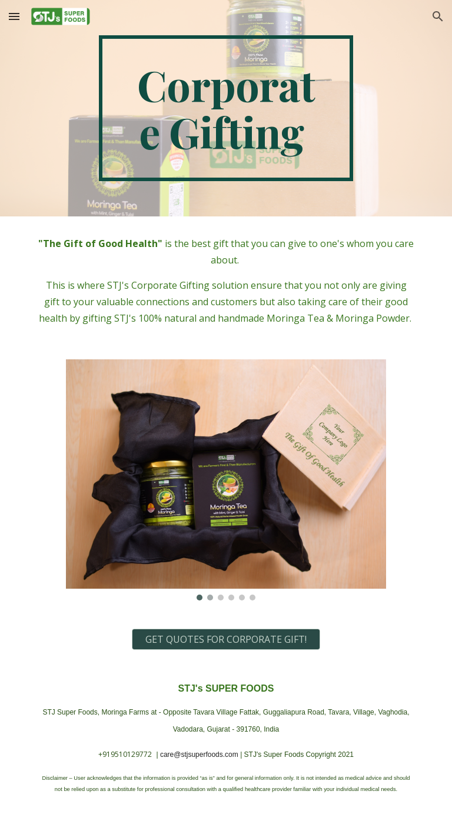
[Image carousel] (225, 479)
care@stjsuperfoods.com (199, 754)
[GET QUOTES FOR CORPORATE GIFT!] (225, 639)
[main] (226, 108)
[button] (14, 16)
